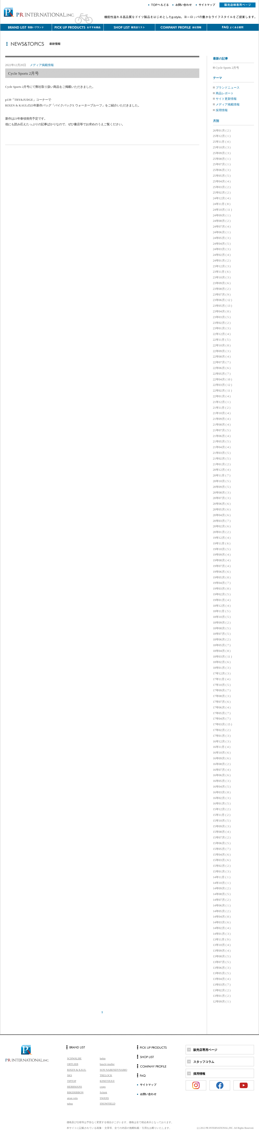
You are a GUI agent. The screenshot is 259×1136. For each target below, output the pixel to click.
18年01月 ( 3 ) (222, 667)
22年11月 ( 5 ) (222, 339)
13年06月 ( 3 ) (222, 967)
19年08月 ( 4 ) (222, 560)
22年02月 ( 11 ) (222, 390)
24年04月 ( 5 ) (222, 243)
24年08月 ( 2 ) (222, 221)
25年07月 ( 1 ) (222, 164)
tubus (70, 1103)
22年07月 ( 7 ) (222, 362)
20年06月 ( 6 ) (222, 503)
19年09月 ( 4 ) (222, 554)
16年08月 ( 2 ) (222, 764)
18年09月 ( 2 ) (222, 622)
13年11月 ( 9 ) (222, 939)
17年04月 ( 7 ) (222, 718)
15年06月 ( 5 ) (222, 843)
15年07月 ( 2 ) (222, 837)
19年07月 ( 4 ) (222, 566)
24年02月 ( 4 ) (222, 255)
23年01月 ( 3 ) (222, 328)
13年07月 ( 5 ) (222, 962)
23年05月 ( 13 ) (222, 305)
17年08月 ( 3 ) (222, 696)
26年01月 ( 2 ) (222, 130)
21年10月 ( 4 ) (222, 413)
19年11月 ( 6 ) (222, 543)
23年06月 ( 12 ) (222, 300)
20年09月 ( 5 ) (222, 487)
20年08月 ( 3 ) (222, 492)
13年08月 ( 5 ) (222, 956)
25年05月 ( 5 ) (222, 175)
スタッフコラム (203, 1062)
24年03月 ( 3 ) (222, 249)
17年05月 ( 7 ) (222, 713)
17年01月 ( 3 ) (222, 735)
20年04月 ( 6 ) (222, 515)
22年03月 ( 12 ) (222, 385)
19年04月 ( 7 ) (222, 583)
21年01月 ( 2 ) (222, 464)
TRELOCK (106, 1075)
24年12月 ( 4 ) (222, 198)
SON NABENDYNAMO (113, 1069)
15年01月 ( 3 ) (222, 871)
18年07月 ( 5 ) (222, 633)
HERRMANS (74, 1086)
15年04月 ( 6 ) (222, 854)
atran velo (72, 1098)
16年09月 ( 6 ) (222, 758)
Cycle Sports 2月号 (227, 67)
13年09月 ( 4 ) (222, 950)
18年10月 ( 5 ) (222, 617)
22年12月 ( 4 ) (222, 334)
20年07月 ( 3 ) (222, 498)
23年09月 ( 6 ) (222, 283)
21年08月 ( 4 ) (222, 424)
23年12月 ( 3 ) (222, 266)
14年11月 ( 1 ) (222, 877)
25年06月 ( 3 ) (222, 170)
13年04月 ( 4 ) (222, 979)
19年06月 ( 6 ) (222, 571)
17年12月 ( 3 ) (222, 673)
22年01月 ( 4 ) (222, 396)
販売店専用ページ (205, 1050)
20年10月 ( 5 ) (222, 481)
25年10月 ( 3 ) (222, 147)
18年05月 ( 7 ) (222, 645)
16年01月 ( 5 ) (222, 803)
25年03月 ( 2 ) (222, 187)
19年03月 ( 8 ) (222, 588)
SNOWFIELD (107, 1103)
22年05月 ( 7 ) (222, 373)
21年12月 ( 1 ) (222, 402)
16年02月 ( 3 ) (222, 798)
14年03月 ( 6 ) (222, 922)
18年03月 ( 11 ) (222, 656)
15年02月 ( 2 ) (222, 866)
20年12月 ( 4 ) (222, 469)
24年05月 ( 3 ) (222, 238)
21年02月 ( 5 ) (222, 458)
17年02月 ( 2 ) (222, 730)
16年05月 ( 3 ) (222, 781)
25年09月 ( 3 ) (222, 153)
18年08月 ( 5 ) (222, 628)
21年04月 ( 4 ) (222, 447)
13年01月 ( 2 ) (222, 996)
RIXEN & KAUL (76, 1069)
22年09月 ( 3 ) (222, 351)
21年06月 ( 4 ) (222, 436)
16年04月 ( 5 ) (222, 786)
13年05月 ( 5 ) (222, 973)
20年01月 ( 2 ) (222, 532)
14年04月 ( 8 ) (222, 916)
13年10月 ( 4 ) (222, 945)
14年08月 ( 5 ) (222, 894)
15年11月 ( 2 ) (222, 815)
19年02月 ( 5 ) (222, 594)
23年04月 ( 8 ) (222, 311)
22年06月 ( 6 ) (222, 368)
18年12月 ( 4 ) (222, 605)
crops (102, 1086)
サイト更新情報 (226, 98)
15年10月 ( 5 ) (222, 820)
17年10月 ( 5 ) (222, 685)
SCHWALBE (74, 1058)
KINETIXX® (107, 1080)
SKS (69, 1075)
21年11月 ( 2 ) (222, 407)
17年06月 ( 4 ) (222, 707)
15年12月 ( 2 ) (222, 809)
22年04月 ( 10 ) (222, 379)
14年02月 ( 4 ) (222, 928)
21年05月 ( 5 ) (222, 441)
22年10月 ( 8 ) (222, 345)
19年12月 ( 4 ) (222, 537)
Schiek (103, 1092)
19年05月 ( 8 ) (222, 577)
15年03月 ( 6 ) (222, 860)
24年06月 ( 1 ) (222, 232)
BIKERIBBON (75, 1092)
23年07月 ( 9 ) (222, 294)
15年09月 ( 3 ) (222, 826)
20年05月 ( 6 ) (222, 509)
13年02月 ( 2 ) (222, 990)
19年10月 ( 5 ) (222, 549)
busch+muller (107, 1064)
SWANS (104, 1098)
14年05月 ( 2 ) (222, 911)
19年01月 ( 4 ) (222, 600)
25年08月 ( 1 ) (222, 159)
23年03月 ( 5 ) (222, 317)
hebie (102, 1058)
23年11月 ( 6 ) (222, 271)
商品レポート (225, 93)
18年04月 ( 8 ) (222, 651)
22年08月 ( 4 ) (222, 356)
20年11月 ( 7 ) (222, 475)
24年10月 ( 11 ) (222, 209)
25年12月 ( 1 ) (222, 136)
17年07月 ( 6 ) (222, 701)
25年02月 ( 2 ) (222, 192)
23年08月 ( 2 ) (222, 289)
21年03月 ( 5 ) (222, 453)
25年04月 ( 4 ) (222, 181)
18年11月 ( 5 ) (222, 611)
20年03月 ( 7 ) (222, 521)
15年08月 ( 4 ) (222, 832)
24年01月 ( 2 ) (222, 260)
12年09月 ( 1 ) (222, 1001)
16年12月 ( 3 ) (222, 741)
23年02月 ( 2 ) (222, 323)
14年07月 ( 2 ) (222, 900)
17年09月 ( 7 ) (222, 690)
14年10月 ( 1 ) (222, 883)
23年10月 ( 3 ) (222, 277)
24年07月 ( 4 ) (222, 226)
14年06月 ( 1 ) (222, 905)
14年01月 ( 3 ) (222, 934)
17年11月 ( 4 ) (222, 679)
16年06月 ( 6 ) (222, 775)
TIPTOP (71, 1080)
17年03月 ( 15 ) (222, 724)
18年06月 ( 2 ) (222, 639)
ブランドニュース (228, 87)
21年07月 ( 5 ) (222, 430)
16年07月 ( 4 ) (222, 769)
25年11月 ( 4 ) (222, 141)
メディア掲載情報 (228, 104)
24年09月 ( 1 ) (222, 215)
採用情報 (222, 110)
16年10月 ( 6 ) (222, 752)
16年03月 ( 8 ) (222, 792)
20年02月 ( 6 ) (222, 526)
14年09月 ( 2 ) (222, 888)
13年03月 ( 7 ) (222, 984)
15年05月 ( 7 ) (222, 849)
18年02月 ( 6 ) (222, 662)
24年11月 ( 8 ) (222, 204)
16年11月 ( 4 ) (222, 747)
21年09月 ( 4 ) (222, 419)
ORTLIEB (72, 1064)
